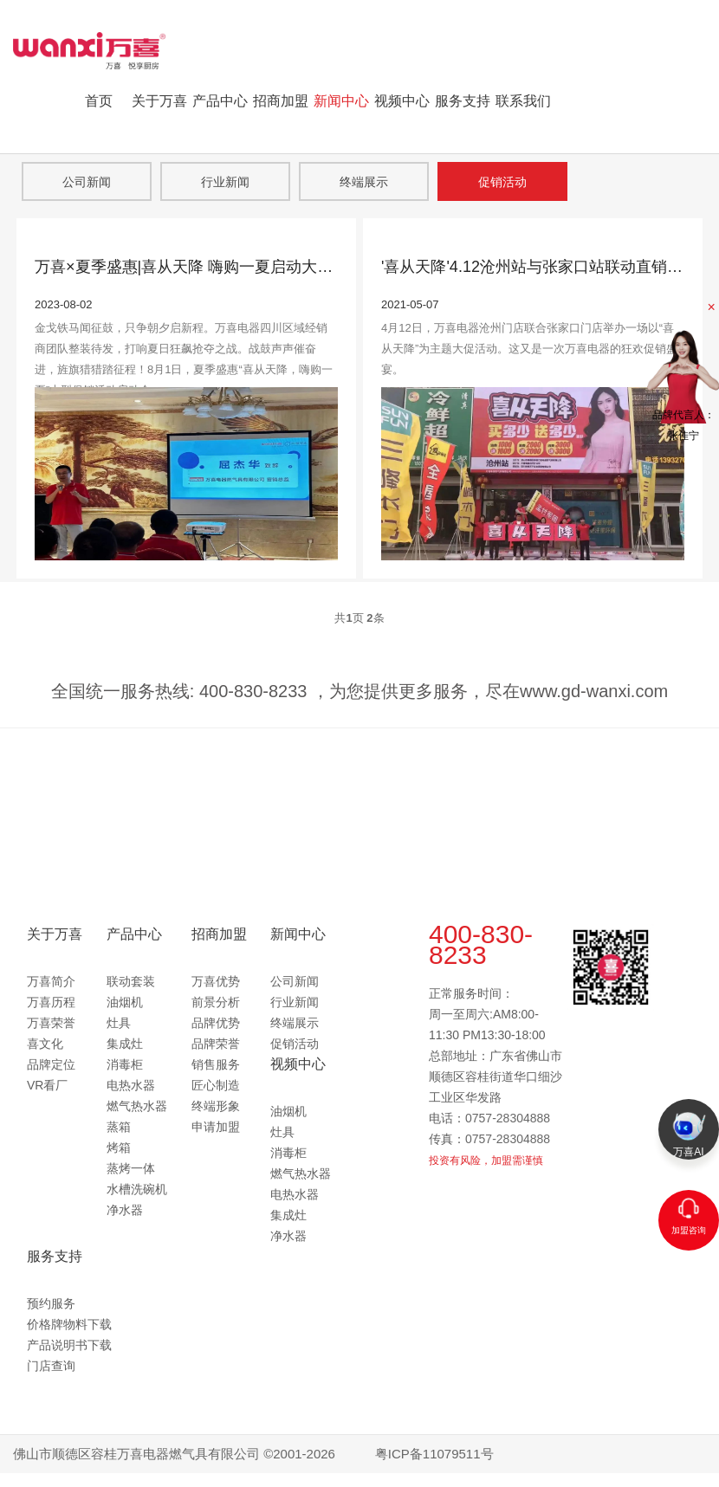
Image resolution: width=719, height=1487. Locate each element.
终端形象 (215, 1106)
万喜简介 (51, 981)
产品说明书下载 (69, 1345)
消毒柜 (125, 1064)
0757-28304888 (507, 1118)
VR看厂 (47, 1085)
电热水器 (131, 1085)
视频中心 (402, 101)
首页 (99, 101)
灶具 (119, 1023)
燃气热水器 (137, 1106)
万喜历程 (51, 1002)
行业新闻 (225, 182)
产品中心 (220, 101)
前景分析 (215, 1002)
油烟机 (125, 1002)
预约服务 (51, 1303)
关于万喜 (159, 101)
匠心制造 (215, 1085)
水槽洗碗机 (137, 1189)
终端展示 (364, 182)
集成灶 (125, 1044)
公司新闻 (86, 182)
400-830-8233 (481, 944)
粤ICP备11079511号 (434, 1453)
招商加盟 (280, 101)
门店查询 (51, 1366)
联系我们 (523, 101)
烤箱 (119, 1147)
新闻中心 (341, 101)
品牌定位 (51, 1064)
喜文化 (45, 1044)
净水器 (125, 1210)
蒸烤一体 (131, 1168)
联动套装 (131, 981)
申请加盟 (215, 1127)
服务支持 (462, 101)
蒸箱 (119, 1127)
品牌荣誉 (215, 1044)
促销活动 (502, 182)
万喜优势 (215, 981)
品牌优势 (215, 1023)
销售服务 (215, 1064)
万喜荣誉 (51, 1023)
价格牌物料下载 (69, 1324)
